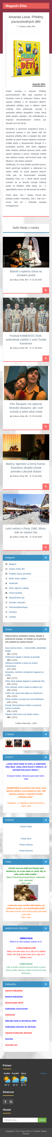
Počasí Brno (26, 839)
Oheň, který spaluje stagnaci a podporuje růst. (25, 681)
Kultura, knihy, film (27, 26)
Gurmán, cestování (17, 602)
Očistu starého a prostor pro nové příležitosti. (24, 699)
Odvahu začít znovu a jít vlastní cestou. (22, 714)
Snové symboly (15, 593)
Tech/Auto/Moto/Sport (18, 607)
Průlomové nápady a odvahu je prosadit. (22, 657)
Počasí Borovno (26, 851)
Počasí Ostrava (26, 845)
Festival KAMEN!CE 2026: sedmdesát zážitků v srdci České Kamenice (26, 339)
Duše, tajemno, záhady (19, 588)
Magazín (13, 564)
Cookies (12, 617)
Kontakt (37, 1131)
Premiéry (13, 612)
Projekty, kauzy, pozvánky (20, 574)
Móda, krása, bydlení (18, 578)
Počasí (43, 1073)
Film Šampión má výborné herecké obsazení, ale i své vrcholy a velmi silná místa (26, 407)
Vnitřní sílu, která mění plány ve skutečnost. (24, 693)
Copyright (9, 1131)
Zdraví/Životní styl (16, 598)
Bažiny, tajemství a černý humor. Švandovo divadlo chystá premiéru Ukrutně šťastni (26, 467)
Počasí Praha (26, 826)
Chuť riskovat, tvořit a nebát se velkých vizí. (24, 687)
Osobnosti (13, 583)
